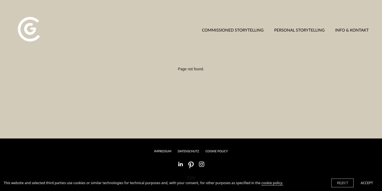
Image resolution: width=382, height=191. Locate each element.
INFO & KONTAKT (352, 30)
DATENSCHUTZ (188, 151)
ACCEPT (367, 182)
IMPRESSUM (162, 151)
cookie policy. (272, 182)
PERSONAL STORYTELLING (299, 30)
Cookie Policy (216, 151)
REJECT (342, 182)
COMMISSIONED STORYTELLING (233, 30)
